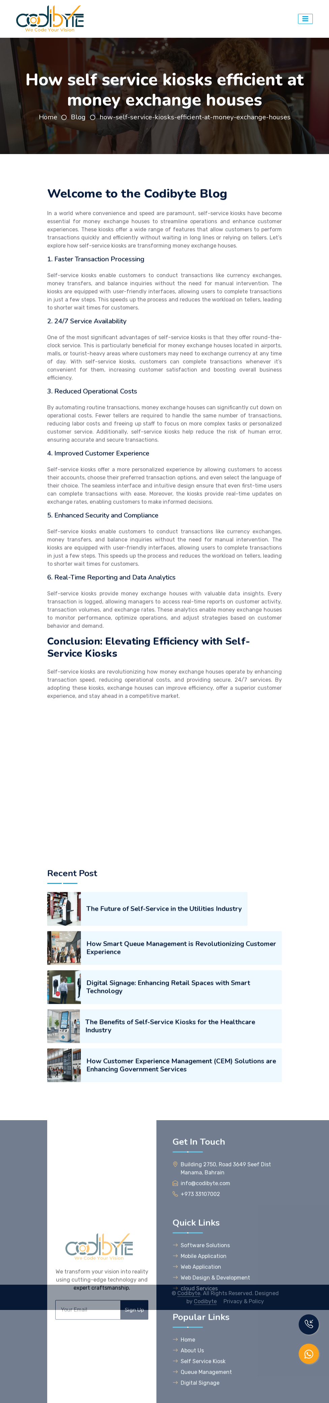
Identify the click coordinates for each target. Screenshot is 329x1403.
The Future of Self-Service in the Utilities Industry (164, 1086)
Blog (79, 117)
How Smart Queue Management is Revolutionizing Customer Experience (181, 1125)
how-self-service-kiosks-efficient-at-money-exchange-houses (195, 117)
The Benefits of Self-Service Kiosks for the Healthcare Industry (170, 1204)
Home (48, 117)
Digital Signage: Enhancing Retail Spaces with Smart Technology (168, 1164)
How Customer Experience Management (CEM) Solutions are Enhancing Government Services (181, 1243)
